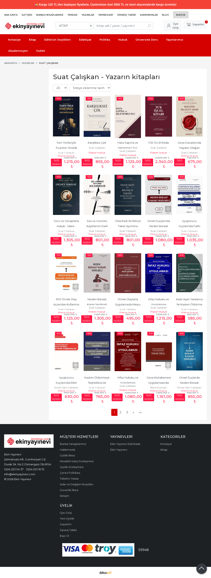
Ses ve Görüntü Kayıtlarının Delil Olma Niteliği (97, 226)
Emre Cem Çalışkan (66, 387)
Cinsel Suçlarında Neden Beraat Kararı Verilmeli (159, 226)
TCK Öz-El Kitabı (158, 142)
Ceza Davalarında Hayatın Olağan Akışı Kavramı (190, 148)
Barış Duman (158, 387)
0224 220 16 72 (35, 469)
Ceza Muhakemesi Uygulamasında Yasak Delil (159, 382)
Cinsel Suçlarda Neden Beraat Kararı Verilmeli (189, 382)
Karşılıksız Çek (97, 142)
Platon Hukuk (66, 155)
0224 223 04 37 (13, 469)
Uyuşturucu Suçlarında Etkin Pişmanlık (66, 382)
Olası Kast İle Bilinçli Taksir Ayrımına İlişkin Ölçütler (128, 226)
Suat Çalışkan (66, 152)
